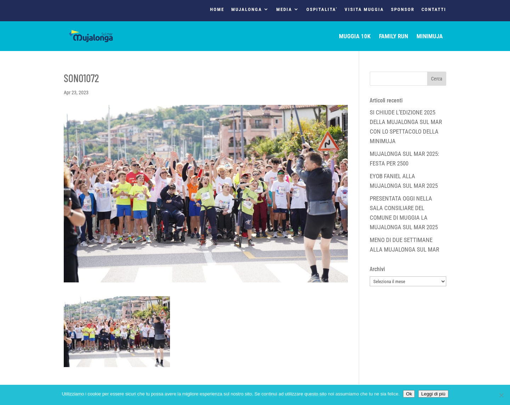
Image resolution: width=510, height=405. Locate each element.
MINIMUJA (429, 37)
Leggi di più (433, 393)
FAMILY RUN (393, 37)
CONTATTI (433, 9)
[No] (501, 395)
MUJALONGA (246, 9)
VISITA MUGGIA (364, 9)
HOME (217, 9)
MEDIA (284, 9)
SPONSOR (402, 9)
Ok (409, 393)
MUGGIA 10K (354, 37)
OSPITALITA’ (322, 9)
